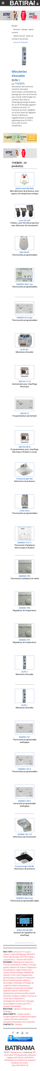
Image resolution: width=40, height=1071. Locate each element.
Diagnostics (32, 967)
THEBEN (20, 83)
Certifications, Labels (12, 970)
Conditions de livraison (25, 1060)
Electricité (27, 970)
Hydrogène (7, 988)
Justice (6, 972)
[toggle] (3, 3)
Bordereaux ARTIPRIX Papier (22, 957)
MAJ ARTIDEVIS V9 (20, 1065)
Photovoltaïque (17, 972)
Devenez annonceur (19, 1019)
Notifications (9, 1060)
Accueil (14, 26)
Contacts (18, 1024)
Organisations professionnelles (16, 993)
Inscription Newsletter (12, 1022)
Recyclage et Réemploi (13, 983)
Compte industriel (10, 1017)
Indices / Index (9, 954)
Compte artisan (23, 1014)
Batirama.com (16, 1052)
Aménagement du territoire (14, 1001)
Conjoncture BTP (23, 1004)
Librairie (17, 1009)
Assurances (24, 985)
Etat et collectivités (20, 991)
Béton (15, 985)
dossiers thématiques (12, 1006)
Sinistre (20, 978)
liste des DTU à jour (22, 952)
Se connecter (28, 1022)
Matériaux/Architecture (23, 962)
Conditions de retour (19, 1063)
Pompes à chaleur (19, 996)
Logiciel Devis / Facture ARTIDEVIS (18, 959)
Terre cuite (15, 975)
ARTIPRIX (29, 1057)
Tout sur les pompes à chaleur (15, 965)
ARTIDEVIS (18, 1057)
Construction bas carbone (18, 980)
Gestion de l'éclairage (20, 42)
